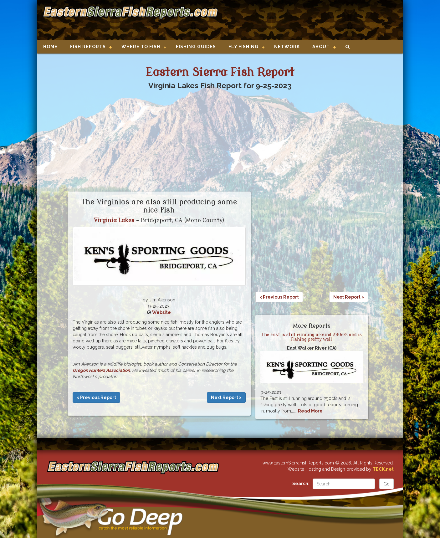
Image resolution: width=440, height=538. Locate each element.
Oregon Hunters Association (101, 370)
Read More (310, 410)
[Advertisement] (308, 20)
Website (161, 312)
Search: (301, 483)
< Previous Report (96, 397)
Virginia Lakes (114, 220)
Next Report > (226, 397)
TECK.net (383, 469)
